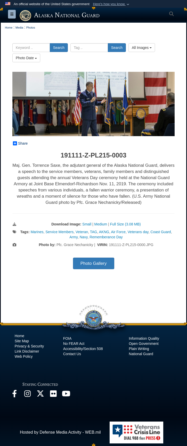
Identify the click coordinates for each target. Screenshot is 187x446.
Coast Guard (160, 232)
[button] (111, 4)
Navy (84, 237)
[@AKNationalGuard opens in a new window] (40, 395)
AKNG (104, 232)
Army (73, 237)
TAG (93, 232)
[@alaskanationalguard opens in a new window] (27, 395)
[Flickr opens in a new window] (53, 395)
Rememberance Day (106, 237)
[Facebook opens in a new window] (14, 395)
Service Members (59, 232)
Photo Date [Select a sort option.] (26, 58)
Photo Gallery (93, 263)
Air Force (118, 232)
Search (58, 48)
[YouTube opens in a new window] (66, 395)
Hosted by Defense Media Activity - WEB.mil (60, 432)
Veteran (82, 232)
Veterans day (138, 232)
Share (20, 143)
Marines (37, 232)
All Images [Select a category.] (142, 48)
